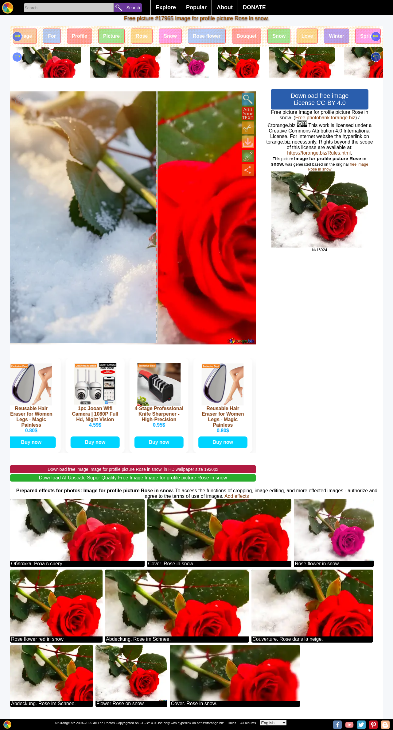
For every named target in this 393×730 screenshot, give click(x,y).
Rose (142, 36)
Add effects (236, 496)
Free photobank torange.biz (325, 117)
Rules (232, 723)
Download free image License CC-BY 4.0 (320, 99)
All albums (248, 723)
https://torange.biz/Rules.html (319, 153)
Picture (111, 36)
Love (307, 36)
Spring (368, 36)
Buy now (32, 442)
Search (133, 7)
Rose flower (207, 36)
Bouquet (247, 36)
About (225, 7)
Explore (166, 7)
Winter (336, 36)
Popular (196, 7)
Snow (170, 36)
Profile (79, 36)
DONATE (254, 7)
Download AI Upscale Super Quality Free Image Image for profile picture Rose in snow (133, 477)
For (52, 36)
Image (25, 36)
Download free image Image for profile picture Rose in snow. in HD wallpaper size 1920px (133, 469)
